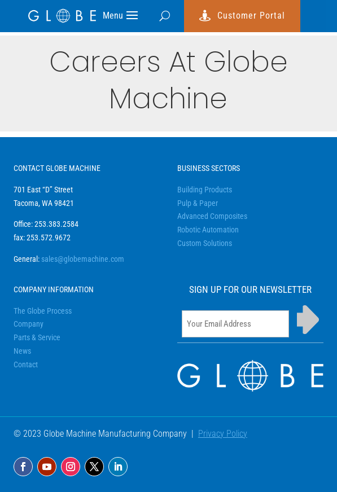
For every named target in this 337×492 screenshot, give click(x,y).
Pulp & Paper (197, 203)
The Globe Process (43, 310)
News (22, 350)
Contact (26, 364)
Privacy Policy (222, 433)
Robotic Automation (208, 229)
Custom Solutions (204, 243)
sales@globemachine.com (82, 258)
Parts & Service (37, 337)
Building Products (204, 189)
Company (28, 323)
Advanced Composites (212, 216)
